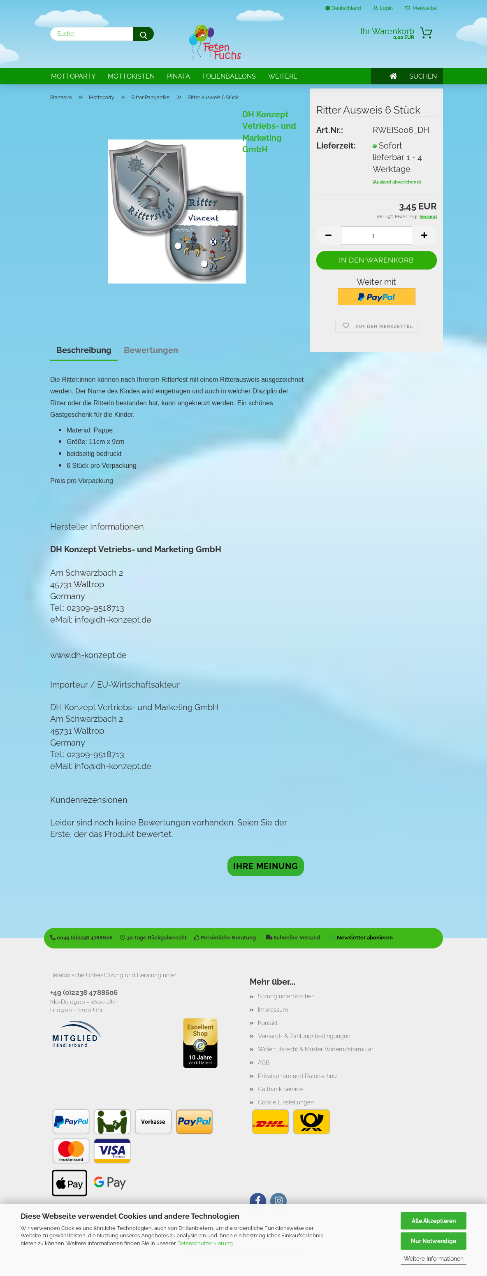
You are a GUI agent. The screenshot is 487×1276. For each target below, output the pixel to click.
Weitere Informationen (434, 1258)
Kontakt (268, 1023)
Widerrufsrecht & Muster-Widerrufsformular (315, 1049)
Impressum (273, 1009)
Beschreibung (83, 350)
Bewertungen (151, 350)
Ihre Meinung (265, 866)
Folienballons (229, 76)
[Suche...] (143, 34)
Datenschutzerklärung (205, 1243)
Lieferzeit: (336, 146)
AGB (263, 1062)
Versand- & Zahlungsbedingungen (304, 1036)
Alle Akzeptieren (434, 1221)
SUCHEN (423, 76)
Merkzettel (421, 8)
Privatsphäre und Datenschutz (298, 1076)
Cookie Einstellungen (286, 1102)
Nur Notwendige (433, 1241)
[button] (328, 235)
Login (383, 8)
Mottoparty (73, 76)
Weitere (282, 76)
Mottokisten (131, 76)
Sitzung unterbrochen (286, 996)
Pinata (178, 76)
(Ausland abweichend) (397, 182)
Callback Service (280, 1089)
